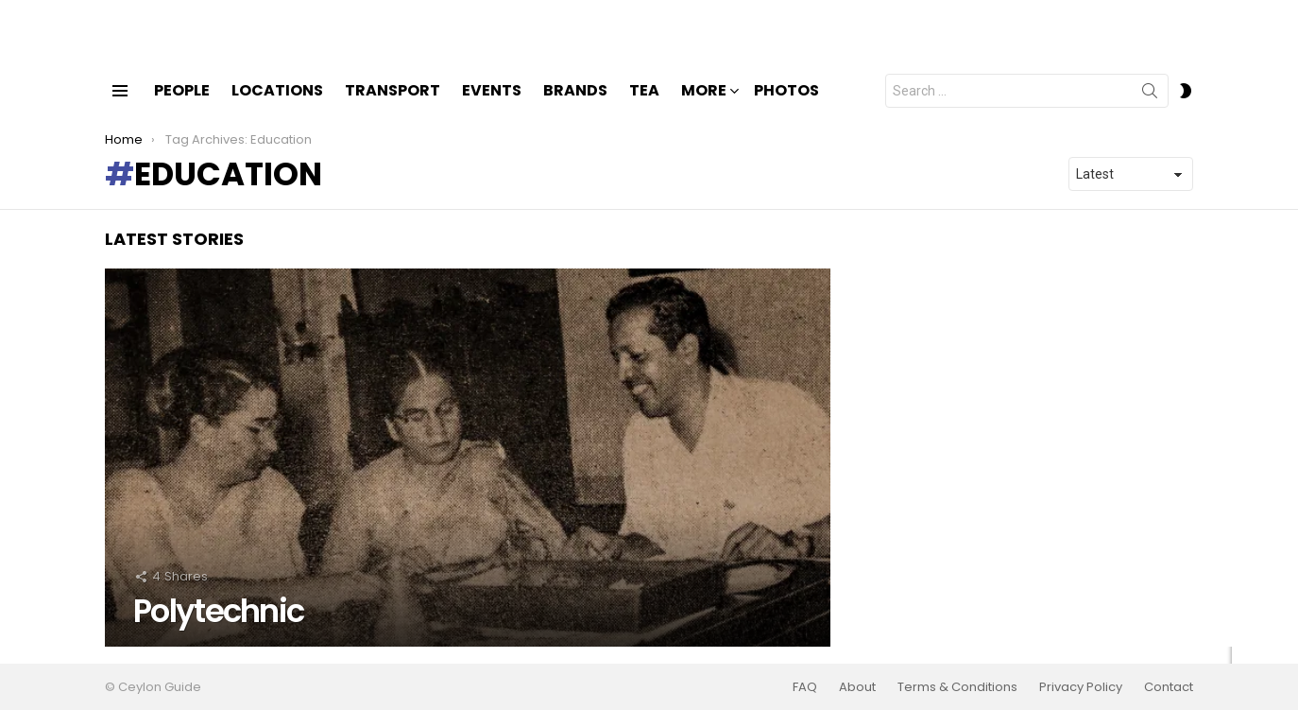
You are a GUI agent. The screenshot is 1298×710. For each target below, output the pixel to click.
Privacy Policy (1080, 687)
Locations (277, 106)
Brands (575, 106)
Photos (786, 106)
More (703, 108)
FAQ (805, 687)
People (182, 106)
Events (491, 106)
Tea (644, 106)
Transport (392, 106)
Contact (1168, 687)
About (857, 687)
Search (1150, 110)
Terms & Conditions (957, 687)
